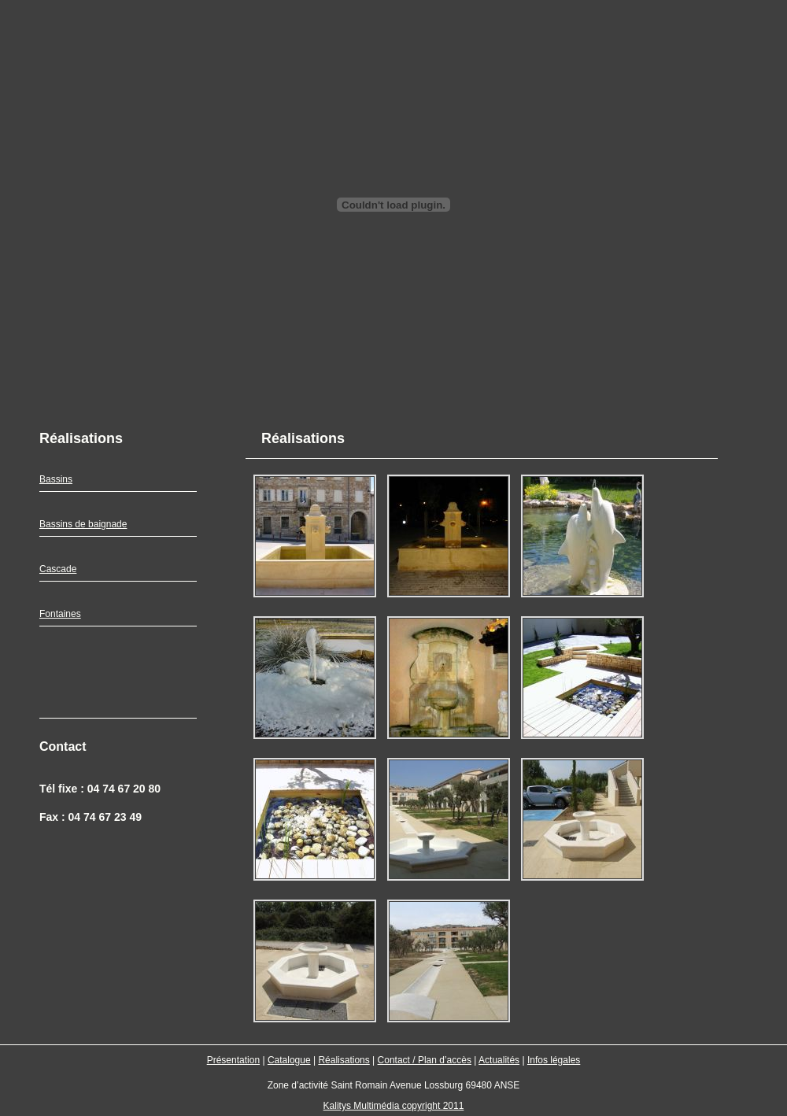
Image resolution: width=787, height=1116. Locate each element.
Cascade (57, 569)
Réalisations (343, 1060)
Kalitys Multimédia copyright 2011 (393, 1105)
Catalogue (289, 1060)
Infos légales (553, 1060)
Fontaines (60, 613)
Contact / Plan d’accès (424, 1060)
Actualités (498, 1060)
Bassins (55, 479)
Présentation (233, 1060)
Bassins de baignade (83, 524)
